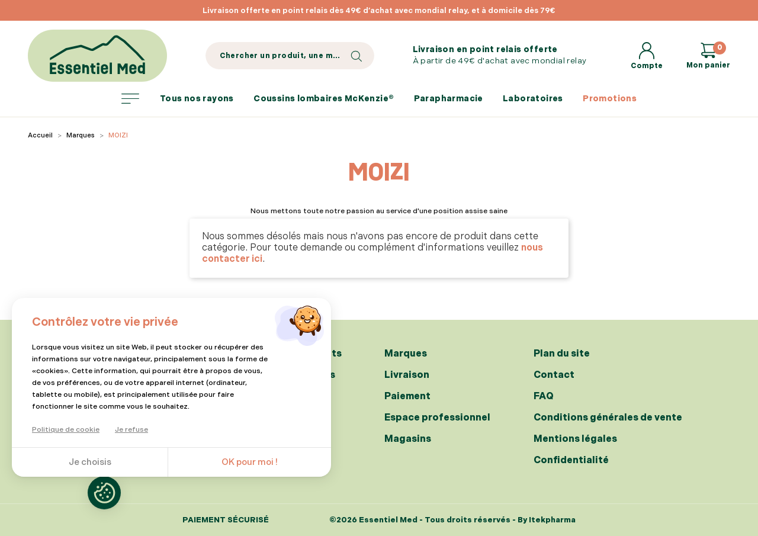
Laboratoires (533, 99)
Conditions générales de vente (608, 417)
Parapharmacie (448, 99)
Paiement (407, 396)
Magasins (407, 439)
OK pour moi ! (249, 462)
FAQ (544, 396)
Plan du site (562, 354)
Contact (554, 375)
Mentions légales (575, 439)
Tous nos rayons (177, 99)
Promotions (610, 99)
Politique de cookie (65, 429)
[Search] (289, 55)
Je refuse (131, 429)
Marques (405, 354)
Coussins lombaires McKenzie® (323, 99)
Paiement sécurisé (225, 520)
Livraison (406, 375)
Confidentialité (571, 460)
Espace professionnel (437, 417)
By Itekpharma (547, 520)
